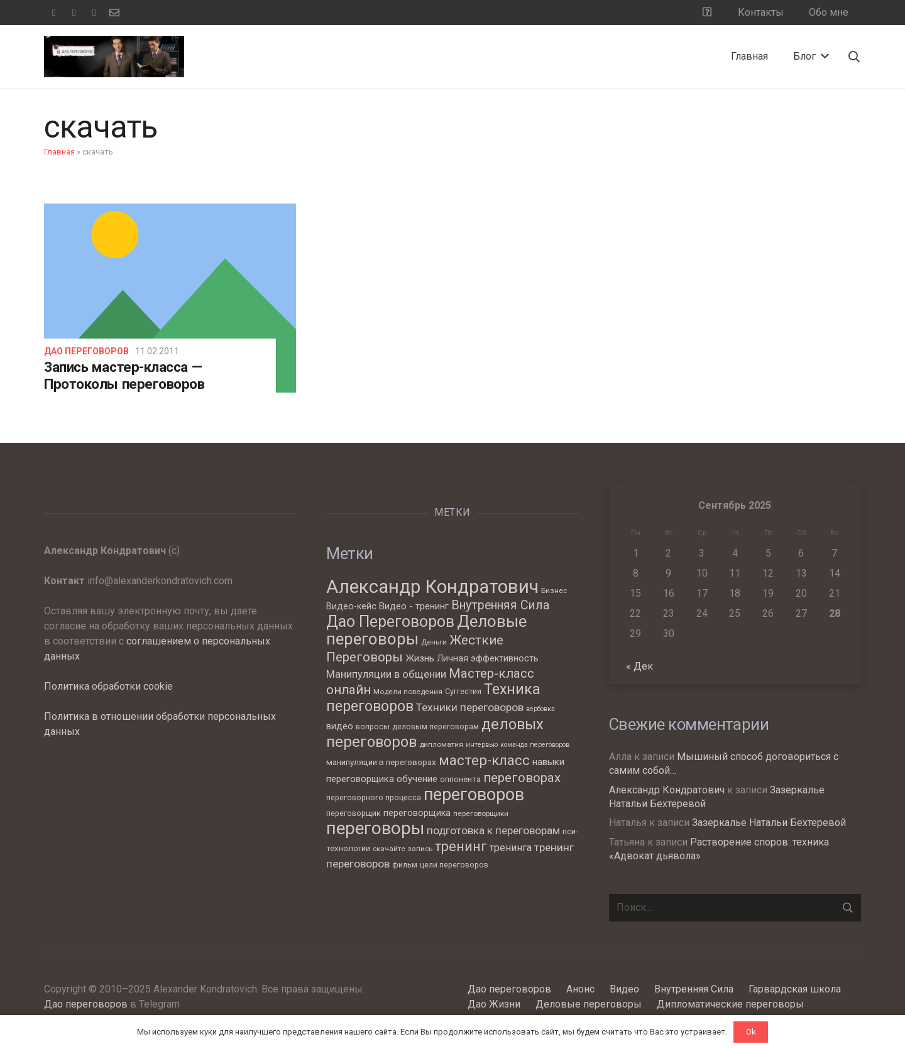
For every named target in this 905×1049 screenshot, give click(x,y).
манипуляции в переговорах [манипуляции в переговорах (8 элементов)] (381, 762)
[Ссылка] (114, 56)
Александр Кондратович (667, 790)
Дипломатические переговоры (730, 1004)
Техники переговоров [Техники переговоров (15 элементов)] (470, 707)
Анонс (580, 989)
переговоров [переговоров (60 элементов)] (474, 795)
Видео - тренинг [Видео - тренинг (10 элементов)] (414, 606)
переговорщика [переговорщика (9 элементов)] (417, 813)
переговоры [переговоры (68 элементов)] (375, 828)
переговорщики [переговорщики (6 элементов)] (480, 813)
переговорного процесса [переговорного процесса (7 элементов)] (373, 797)
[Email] (114, 13)
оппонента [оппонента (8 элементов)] (460, 779)
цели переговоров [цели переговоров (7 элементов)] (454, 864)
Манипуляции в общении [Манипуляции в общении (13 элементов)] (386, 674)
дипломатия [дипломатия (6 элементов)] (441, 744)
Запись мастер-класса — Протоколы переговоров (124, 375)
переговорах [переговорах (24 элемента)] (522, 777)
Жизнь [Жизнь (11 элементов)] (419, 658)
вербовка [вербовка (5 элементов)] (540, 709)
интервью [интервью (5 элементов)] (482, 745)
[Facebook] (54, 13)
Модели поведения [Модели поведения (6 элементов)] (407, 691)
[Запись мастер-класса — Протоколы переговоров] (170, 298)
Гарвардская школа (795, 989)
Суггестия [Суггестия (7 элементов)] (463, 691)
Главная (59, 151)
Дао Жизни (494, 1004)
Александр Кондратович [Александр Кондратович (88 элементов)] (432, 586)
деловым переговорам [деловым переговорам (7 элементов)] (435, 726)
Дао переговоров (86, 351)
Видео (624, 989)
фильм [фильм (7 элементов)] (404, 864)
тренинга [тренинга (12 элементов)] (511, 848)
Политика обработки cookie (108, 686)
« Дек (639, 666)
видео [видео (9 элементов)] (339, 726)
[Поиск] (854, 57)
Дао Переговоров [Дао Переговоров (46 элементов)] (390, 621)
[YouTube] (94, 13)
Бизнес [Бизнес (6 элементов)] (554, 590)
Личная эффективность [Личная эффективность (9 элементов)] (488, 658)
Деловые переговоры (588, 1004)
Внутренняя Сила (693, 989)
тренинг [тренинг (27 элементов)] (461, 846)
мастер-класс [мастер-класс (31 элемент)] (484, 760)
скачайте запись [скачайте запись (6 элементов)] (402, 848)
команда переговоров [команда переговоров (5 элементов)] (534, 745)
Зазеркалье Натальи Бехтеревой (769, 823)
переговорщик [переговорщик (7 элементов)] (353, 813)
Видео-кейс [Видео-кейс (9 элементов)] (351, 606)
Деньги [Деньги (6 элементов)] (434, 642)
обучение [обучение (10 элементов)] (417, 779)
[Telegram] (74, 13)
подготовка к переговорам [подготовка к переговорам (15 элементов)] (493, 830)
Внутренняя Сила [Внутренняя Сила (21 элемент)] (500, 605)
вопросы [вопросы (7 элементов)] (373, 726)
